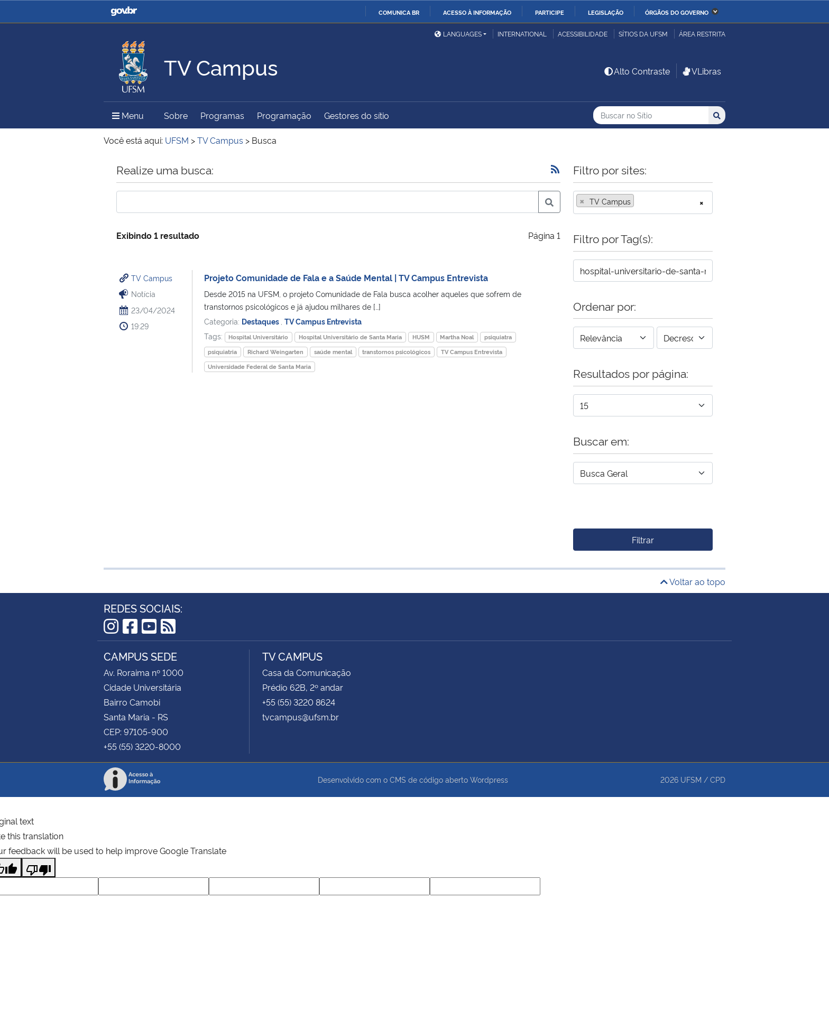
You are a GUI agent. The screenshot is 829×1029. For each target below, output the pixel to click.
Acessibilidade (582, 33)
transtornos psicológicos (396, 352)
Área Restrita (702, 33)
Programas (222, 115)
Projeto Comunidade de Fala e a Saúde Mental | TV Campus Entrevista (346, 277)
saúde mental (333, 352)
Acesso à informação (477, 12)
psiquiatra (498, 337)
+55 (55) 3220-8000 (142, 746)
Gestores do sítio (356, 115)
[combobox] (643, 202)
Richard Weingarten (275, 352)
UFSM (691, 779)
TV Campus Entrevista (323, 321)
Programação (284, 115)
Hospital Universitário (258, 337)
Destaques (261, 321)
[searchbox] (640, 201)
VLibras (701, 71)
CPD (717, 779)
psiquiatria (222, 352)
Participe (549, 12)
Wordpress (489, 779)
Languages (458, 33)
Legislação (605, 12)
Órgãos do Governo (676, 12)
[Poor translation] (39, 867)
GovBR (123, 11)
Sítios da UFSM (643, 33)
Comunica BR (399, 12)
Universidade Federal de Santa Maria (259, 366)
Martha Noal (457, 337)
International (522, 33)
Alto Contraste (636, 71)
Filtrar (643, 539)
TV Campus (151, 278)
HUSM (421, 337)
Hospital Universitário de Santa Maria (350, 337)
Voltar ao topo (692, 581)
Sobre (176, 115)
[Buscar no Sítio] (651, 115)
